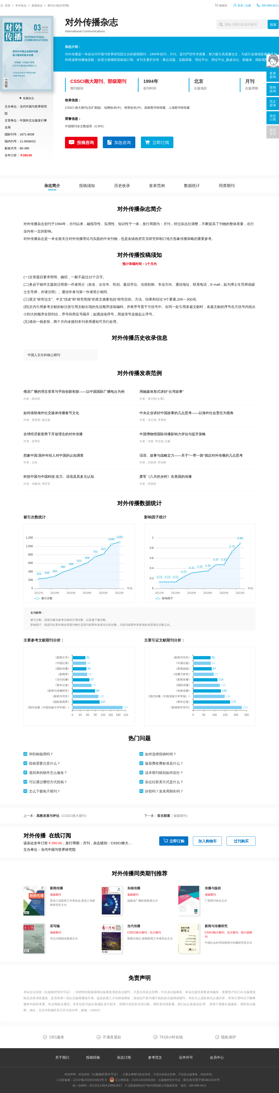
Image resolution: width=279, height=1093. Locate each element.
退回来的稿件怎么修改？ (48, 773)
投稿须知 (87, 185)
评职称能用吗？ (41, 754)
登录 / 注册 (244, 5)
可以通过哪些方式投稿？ (48, 782)
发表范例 (157, 185)
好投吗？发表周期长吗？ (164, 791)
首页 (7, 5)
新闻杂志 (37, 5)
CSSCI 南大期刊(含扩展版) (83, 107)
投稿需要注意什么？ (44, 763)
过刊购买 (241, 841)
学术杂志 (20, 5)
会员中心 (217, 1057)
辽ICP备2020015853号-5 (90, 1080)
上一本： (56, 816)
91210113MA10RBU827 (105, 1085)
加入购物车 (207, 841)
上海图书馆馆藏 (179, 107)
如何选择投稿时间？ (160, 754)
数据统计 (192, 185)
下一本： (167, 816)
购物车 (223, 5)
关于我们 (62, 1057)
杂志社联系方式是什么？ (164, 782)
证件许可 (186, 1057)
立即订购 (176, 841)
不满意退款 (112, 1037)
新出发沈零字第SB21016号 (201, 1080)
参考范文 (155, 1057)
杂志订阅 (124, 1057)
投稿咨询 (85, 142)
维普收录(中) (132, 107)
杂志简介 (52, 185)
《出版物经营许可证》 (57, 992)
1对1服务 (56, 1037)
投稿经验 (93, 1057)
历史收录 (122, 185)
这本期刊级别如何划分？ (164, 773)
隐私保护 (228, 1037)
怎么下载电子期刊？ (44, 791)
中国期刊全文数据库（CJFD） (85, 126)
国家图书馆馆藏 (154, 107)
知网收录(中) (112, 107)
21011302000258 (143, 1080)
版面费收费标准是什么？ (164, 763)
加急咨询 (122, 142)
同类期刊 (227, 185)
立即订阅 (160, 142)
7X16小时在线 (171, 1037)
